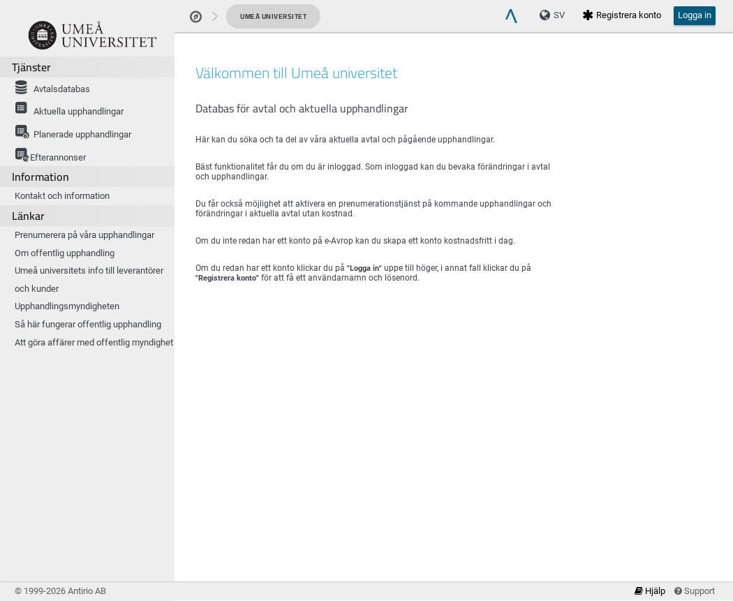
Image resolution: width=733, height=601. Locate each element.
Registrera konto (621, 15)
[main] (454, 319)
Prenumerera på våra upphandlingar (84, 235)
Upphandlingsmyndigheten (67, 306)
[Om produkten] (92, 34)
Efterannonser (48, 154)
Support (694, 591)
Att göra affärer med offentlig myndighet (94, 342)
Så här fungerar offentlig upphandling (88, 324)
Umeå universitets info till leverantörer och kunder (89, 279)
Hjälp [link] (651, 591)
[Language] (555, 15)
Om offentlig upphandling (64, 253)
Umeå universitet (273, 16)
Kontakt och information (62, 196)
